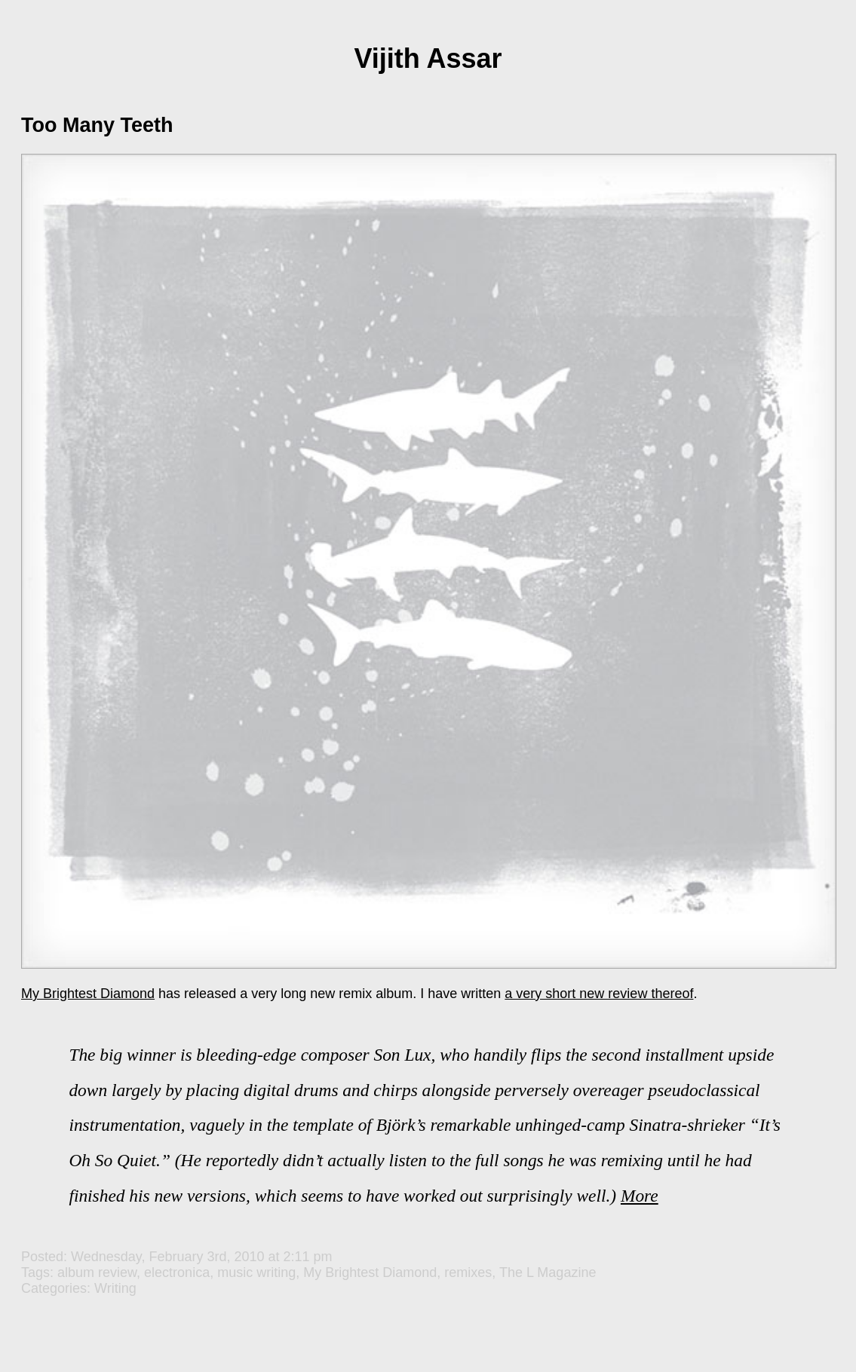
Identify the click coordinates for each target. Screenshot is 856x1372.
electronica (177, 1272)
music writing (256, 1272)
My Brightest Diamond (88, 993)
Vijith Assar (428, 58)
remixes (468, 1272)
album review (97, 1272)
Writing (115, 1288)
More (639, 1195)
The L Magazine (547, 1272)
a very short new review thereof (599, 993)
